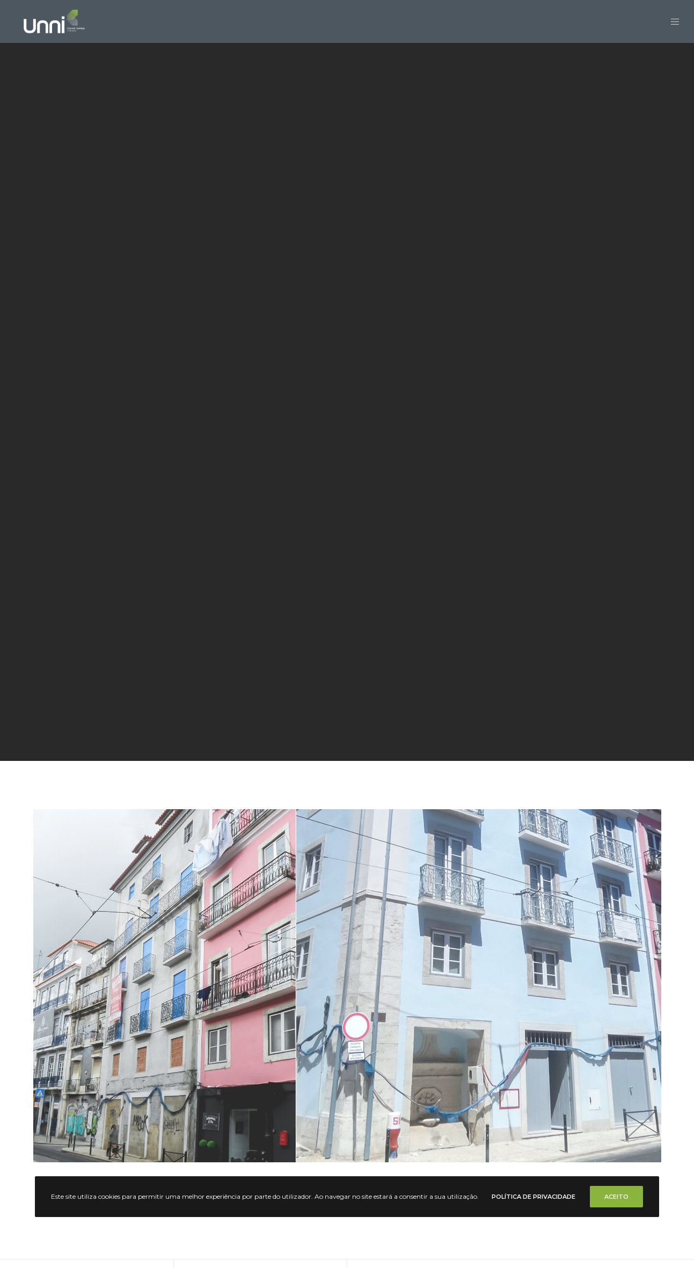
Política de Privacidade (533, 1196)
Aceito (616, 1196)
